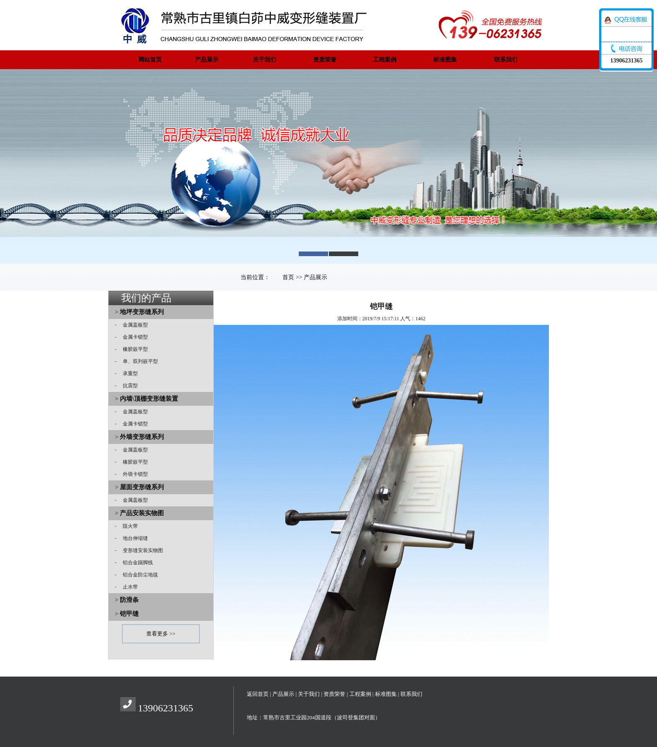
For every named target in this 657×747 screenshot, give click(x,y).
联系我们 (505, 60)
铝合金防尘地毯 (138, 575)
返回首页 (258, 694)
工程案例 (384, 60)
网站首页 (150, 60)
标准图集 (445, 60)
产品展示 (206, 60)
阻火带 (128, 526)
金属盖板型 (133, 325)
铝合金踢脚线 (135, 562)
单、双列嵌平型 (138, 361)
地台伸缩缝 (133, 538)
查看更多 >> (161, 633)
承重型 (128, 373)
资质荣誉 (324, 60)
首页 (288, 277)
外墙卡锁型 (133, 474)
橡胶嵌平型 (133, 349)
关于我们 (264, 60)
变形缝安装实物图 (140, 550)
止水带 (128, 587)
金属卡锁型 (133, 337)
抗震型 (128, 386)
